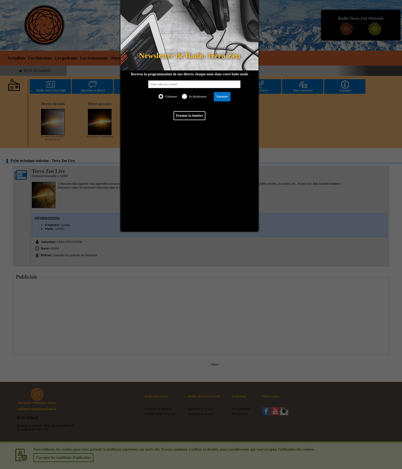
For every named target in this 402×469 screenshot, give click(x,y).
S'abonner (171, 96)
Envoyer (222, 96)
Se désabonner (198, 96)
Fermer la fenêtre (189, 116)
